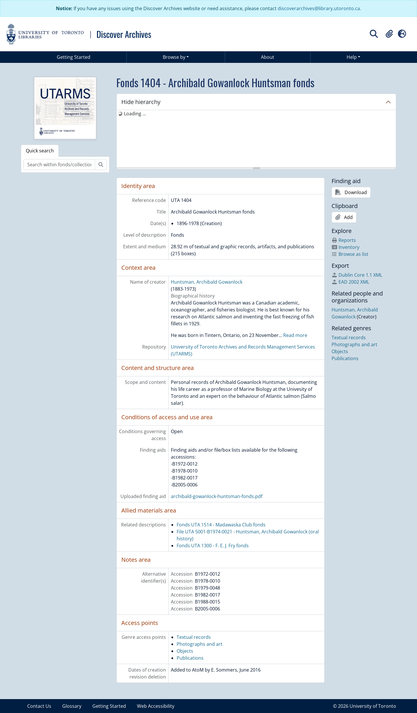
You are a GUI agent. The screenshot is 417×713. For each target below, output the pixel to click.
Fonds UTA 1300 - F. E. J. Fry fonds (213, 545)
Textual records (194, 637)
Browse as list (350, 254)
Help (352, 57)
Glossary (71, 706)
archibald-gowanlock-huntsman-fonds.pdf (216, 496)
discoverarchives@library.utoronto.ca (319, 8)
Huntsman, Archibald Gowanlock (206, 282)
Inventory (345, 247)
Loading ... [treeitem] (135, 113)
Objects (185, 651)
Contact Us (39, 706)
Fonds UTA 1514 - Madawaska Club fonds (221, 524)
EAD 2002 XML (350, 282)
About (267, 57)
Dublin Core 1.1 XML (357, 275)
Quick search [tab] (40, 150)
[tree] (256, 139)
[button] (389, 34)
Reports (344, 240)
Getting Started (73, 57)
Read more (295, 335)
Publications (190, 658)
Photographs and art (199, 644)
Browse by (174, 57)
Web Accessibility (155, 706)
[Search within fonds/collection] (59, 164)
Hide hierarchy (140, 102)
